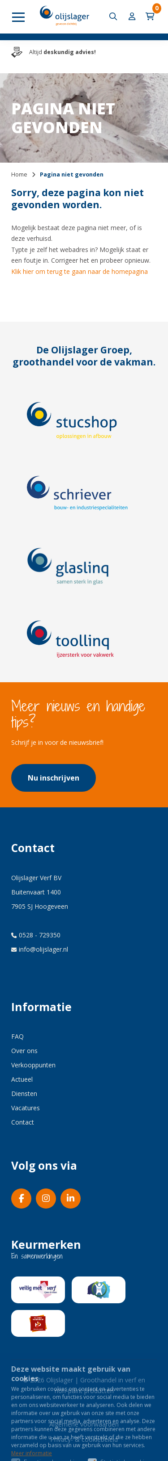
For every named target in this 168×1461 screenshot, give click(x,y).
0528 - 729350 (35, 935)
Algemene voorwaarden (84, 1424)
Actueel (22, 1079)
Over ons (24, 1050)
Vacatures (25, 1108)
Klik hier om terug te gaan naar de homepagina (79, 271)
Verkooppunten (33, 1065)
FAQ (17, 1036)
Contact (22, 1122)
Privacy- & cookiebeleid (84, 1439)
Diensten (24, 1093)
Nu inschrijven (53, 778)
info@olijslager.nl (39, 949)
